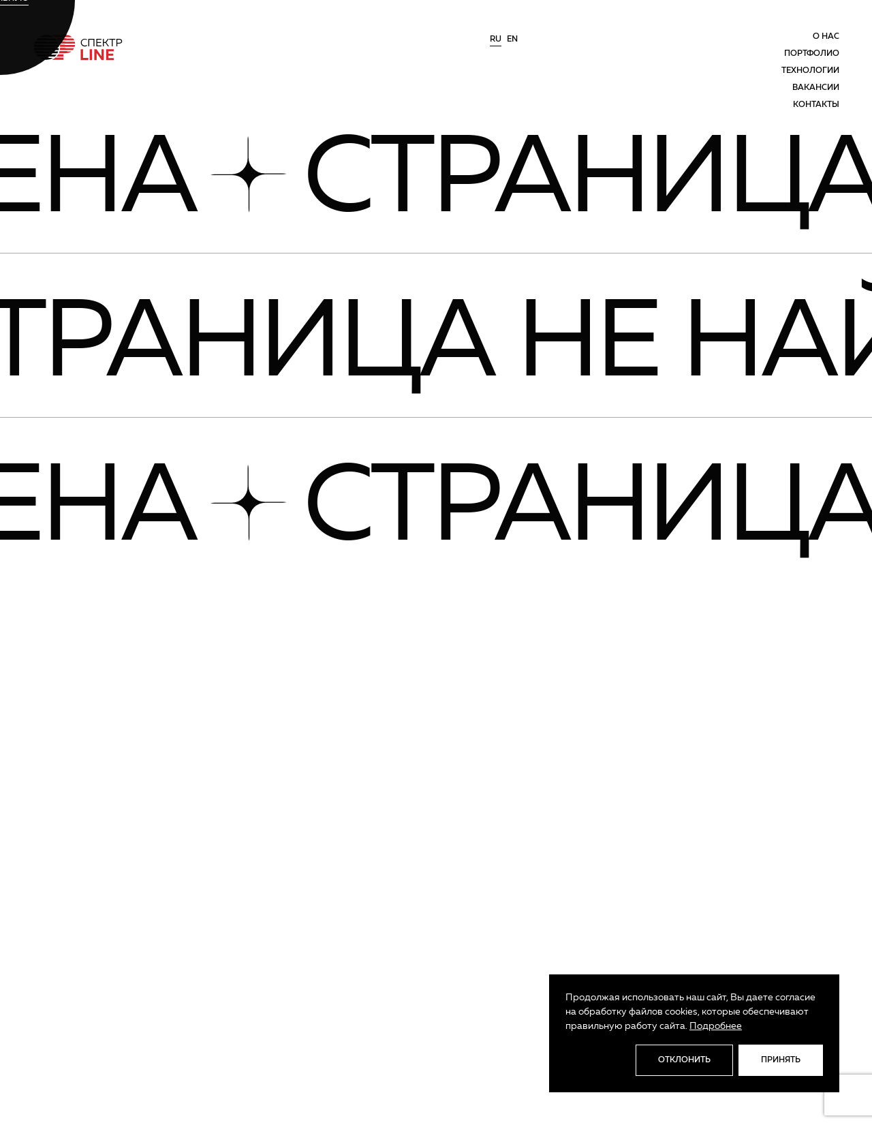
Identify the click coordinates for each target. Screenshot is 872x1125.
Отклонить (684, 1060)
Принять (780, 1060)
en (512, 39)
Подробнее (715, 1026)
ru (495, 39)
